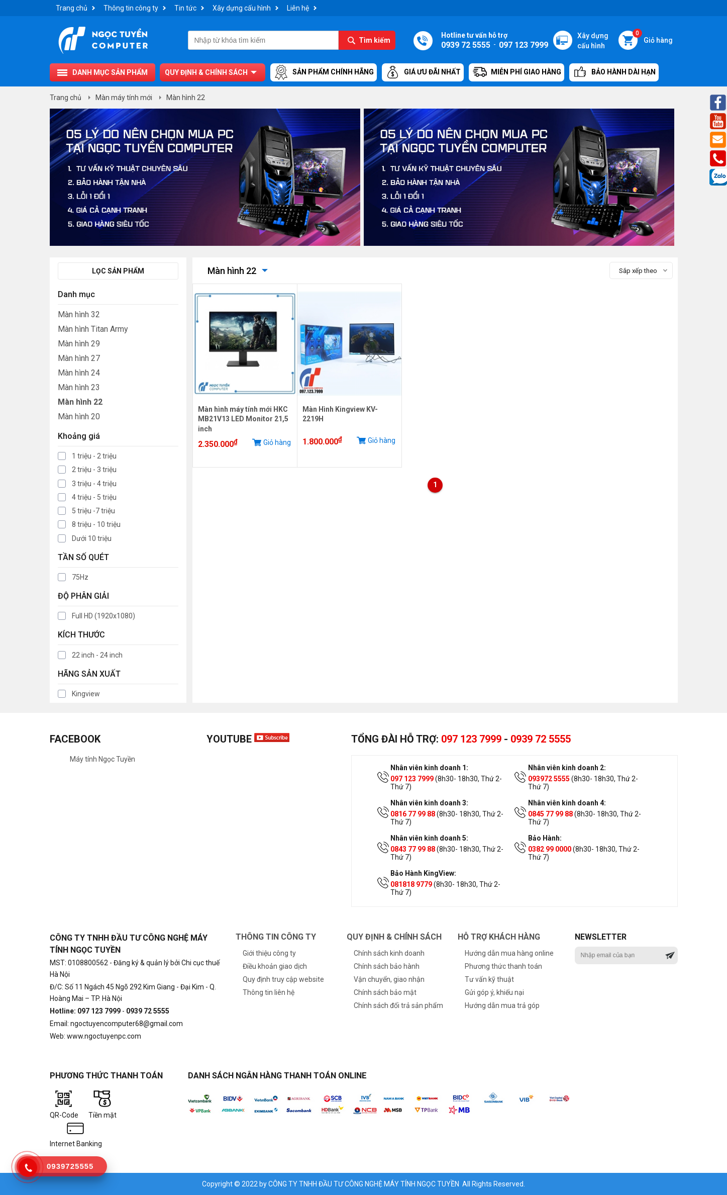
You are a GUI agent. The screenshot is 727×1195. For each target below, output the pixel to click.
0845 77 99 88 (550, 814)
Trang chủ (71, 8)
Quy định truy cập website (283, 979)
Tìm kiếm (374, 40)
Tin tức (185, 8)
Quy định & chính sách (206, 72)
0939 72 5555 (540, 739)
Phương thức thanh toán (503, 966)
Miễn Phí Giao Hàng (516, 72)
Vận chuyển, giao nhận (389, 979)
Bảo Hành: (545, 838)
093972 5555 (549, 779)
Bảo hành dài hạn (614, 72)
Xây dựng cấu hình (242, 8)
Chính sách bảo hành (387, 966)
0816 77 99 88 (412, 814)
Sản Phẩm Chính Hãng (323, 72)
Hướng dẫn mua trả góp (502, 1005)
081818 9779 (411, 884)
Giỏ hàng (653, 37)
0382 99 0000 (549, 849)
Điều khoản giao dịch (275, 966)
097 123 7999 (471, 739)
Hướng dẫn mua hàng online (509, 953)
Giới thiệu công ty (269, 953)
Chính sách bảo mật (385, 992)
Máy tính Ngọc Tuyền (102, 759)
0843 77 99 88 (412, 849)
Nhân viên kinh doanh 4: (567, 803)
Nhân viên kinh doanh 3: (429, 803)
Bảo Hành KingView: (423, 873)
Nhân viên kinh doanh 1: (429, 768)
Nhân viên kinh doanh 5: (429, 838)
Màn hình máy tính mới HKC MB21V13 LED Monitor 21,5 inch (243, 419)
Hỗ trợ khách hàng (499, 937)
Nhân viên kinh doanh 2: (567, 768)
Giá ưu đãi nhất (423, 72)
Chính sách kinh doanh (389, 953)
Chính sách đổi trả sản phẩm (398, 1005)
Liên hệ (298, 8)
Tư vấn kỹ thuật (489, 979)
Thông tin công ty (130, 8)
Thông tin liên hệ (268, 992)
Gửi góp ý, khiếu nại (494, 992)
